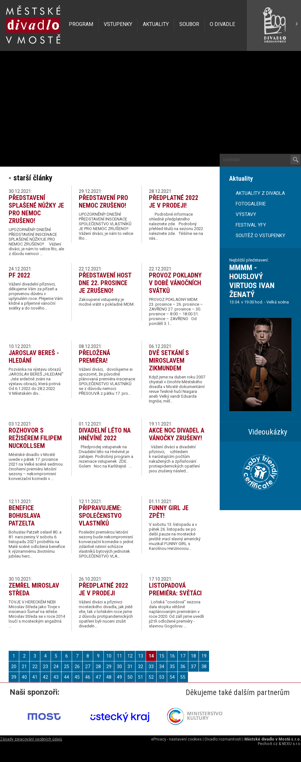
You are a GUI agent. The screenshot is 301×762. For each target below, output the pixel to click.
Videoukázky (267, 431)
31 (130, 666)
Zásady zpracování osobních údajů (31, 739)
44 (66, 677)
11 (119, 655)
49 (119, 677)
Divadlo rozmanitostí (223, 739)
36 (182, 666)
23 (45, 666)
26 (77, 666)
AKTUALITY (156, 24)
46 (87, 677)
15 (161, 655)
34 (161, 666)
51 (140, 677)
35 (172, 666)
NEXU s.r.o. (291, 743)
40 (24, 677)
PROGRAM (81, 24)
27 (87, 666)
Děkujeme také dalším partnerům (238, 692)
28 (98, 666)
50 (130, 677)
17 (182, 655)
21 (24, 666)
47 (98, 677)
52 (151, 677)
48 (108, 677)
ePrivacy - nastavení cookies (176, 739)
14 (151, 655)
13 (140, 655)
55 (182, 677)
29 (108, 666)
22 (34, 666)
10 (108, 655)
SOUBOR (189, 24)
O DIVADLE (222, 24)
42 (45, 677)
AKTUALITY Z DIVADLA (260, 193)
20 (13, 666)
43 (56, 677)
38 (204, 666)
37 (193, 666)
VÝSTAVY (246, 214)
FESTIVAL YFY (251, 225)
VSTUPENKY (118, 24)
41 (34, 677)
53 (161, 677)
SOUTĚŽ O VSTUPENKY (260, 235)
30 (119, 666)
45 (77, 677)
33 (151, 666)
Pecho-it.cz (268, 743)
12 (130, 655)
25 (66, 666)
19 (204, 655)
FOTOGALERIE (251, 204)
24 (56, 666)
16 (172, 655)
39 (13, 677)
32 (140, 666)
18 (193, 655)
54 (172, 677)
